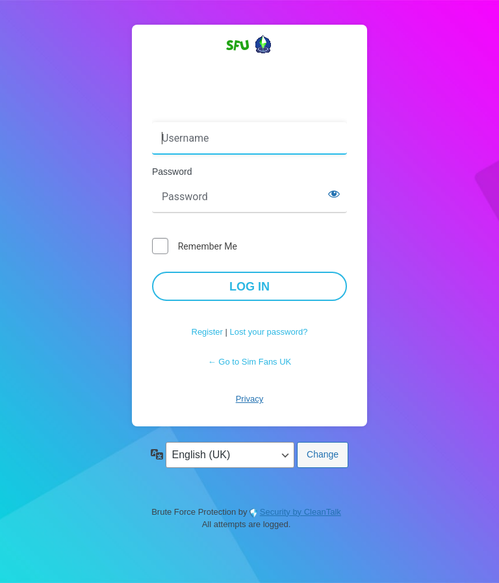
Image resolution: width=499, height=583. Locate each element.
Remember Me (207, 246)
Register (207, 332)
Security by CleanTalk (300, 512)
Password (172, 171)
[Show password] (334, 194)
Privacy (250, 399)
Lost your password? (269, 332)
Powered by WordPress (249, 67)
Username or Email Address (213, 113)
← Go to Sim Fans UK (250, 362)
